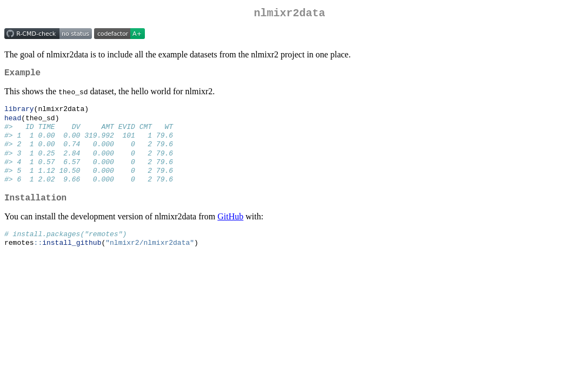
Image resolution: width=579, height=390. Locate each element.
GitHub (230, 231)
